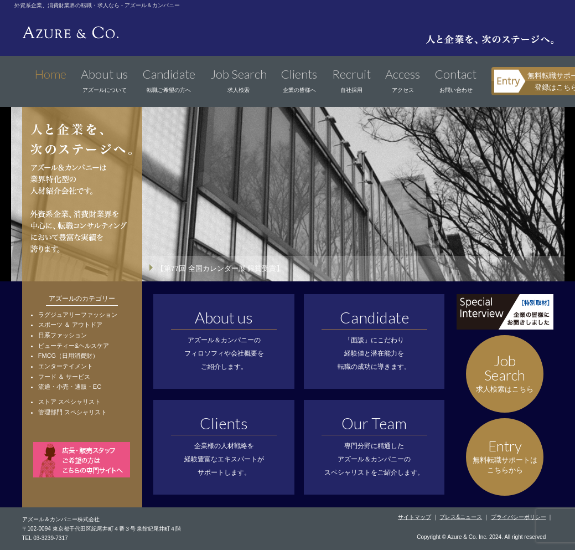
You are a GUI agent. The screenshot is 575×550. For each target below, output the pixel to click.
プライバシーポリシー (518, 517)
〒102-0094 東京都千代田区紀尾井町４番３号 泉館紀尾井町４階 (102, 529)
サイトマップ (414, 517)
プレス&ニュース (460, 517)
